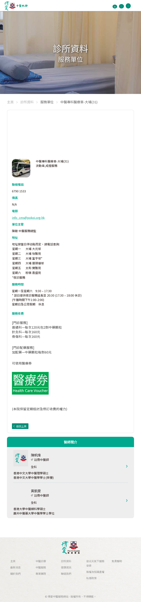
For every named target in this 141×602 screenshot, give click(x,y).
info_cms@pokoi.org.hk (28, 217)
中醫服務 (41, 567)
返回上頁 (21, 426)
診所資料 (66, 561)
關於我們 (15, 573)
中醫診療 (41, 561)
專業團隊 (41, 573)
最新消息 (15, 567)
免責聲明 (117, 561)
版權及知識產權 (95, 572)
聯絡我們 (66, 573)
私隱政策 (91, 578)
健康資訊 (66, 567)
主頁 (12, 561)
